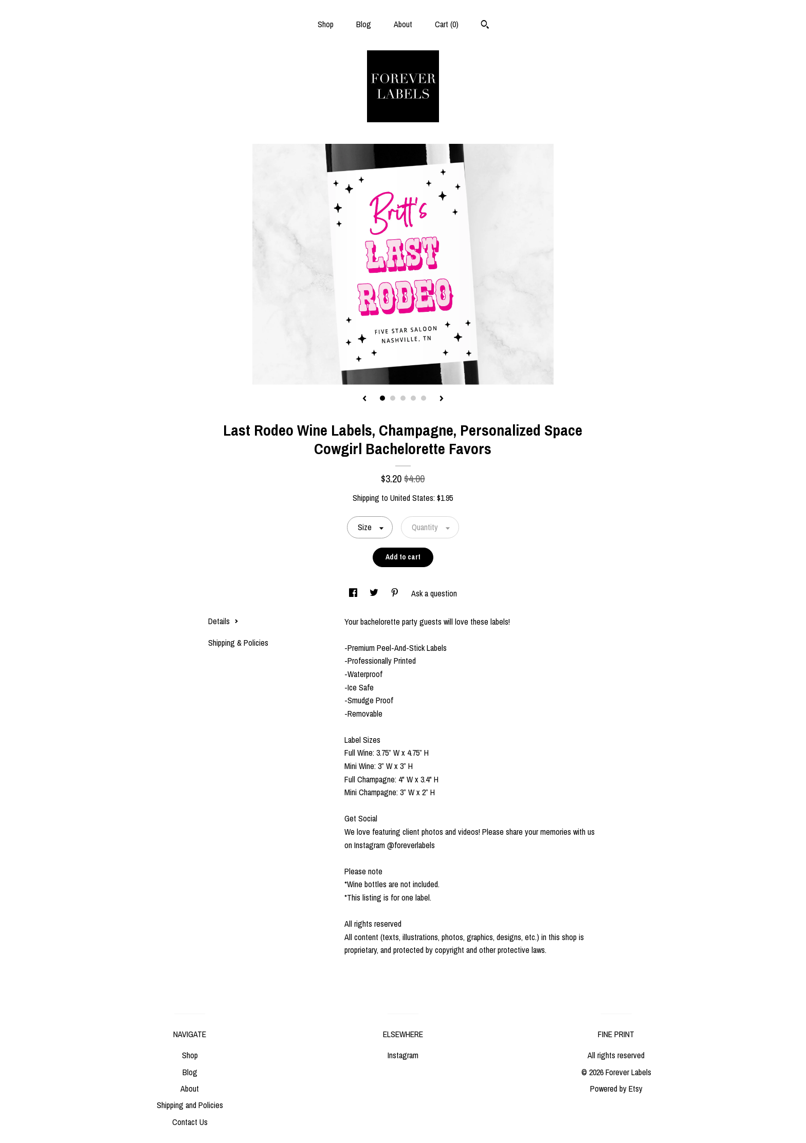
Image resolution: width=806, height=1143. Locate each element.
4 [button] (413, 398)
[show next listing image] (441, 399)
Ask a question (434, 593)
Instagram (403, 1055)
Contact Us (190, 1122)
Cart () (447, 24)
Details (223, 621)
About (403, 24)
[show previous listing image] (364, 399)
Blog (363, 24)
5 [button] (423, 398)
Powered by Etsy (616, 1088)
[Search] (485, 25)
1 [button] (382, 398)
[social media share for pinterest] (396, 593)
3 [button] (403, 398)
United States (411, 497)
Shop (326, 24)
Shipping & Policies (238, 642)
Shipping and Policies (190, 1105)
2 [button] (392, 398)
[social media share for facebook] (354, 593)
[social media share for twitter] (375, 593)
